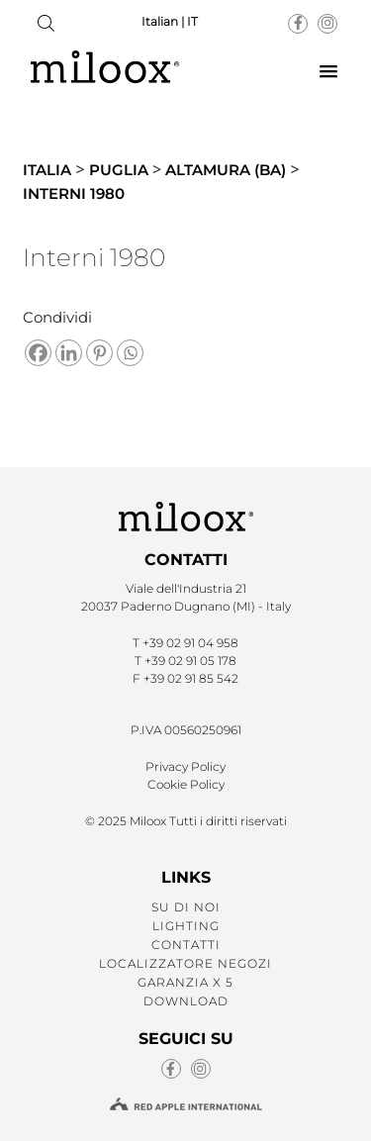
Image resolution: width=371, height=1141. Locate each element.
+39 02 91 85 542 (190, 678)
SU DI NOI (186, 907)
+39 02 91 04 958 (190, 642)
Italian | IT (169, 21)
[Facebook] (38, 352)
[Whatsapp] (130, 352)
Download (186, 1001)
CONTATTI (186, 944)
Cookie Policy (186, 784)
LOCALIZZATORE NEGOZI (185, 963)
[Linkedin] (68, 352)
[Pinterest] (99, 352)
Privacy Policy (185, 766)
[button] (328, 72)
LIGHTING (186, 925)
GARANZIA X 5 (185, 982)
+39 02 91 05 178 (190, 660)
